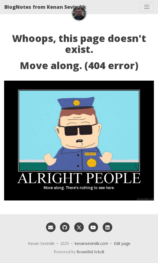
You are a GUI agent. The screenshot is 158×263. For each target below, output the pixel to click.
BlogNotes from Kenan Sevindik (45, 7)
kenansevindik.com (91, 243)
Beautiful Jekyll (90, 251)
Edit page (122, 243)
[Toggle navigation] (147, 7)
